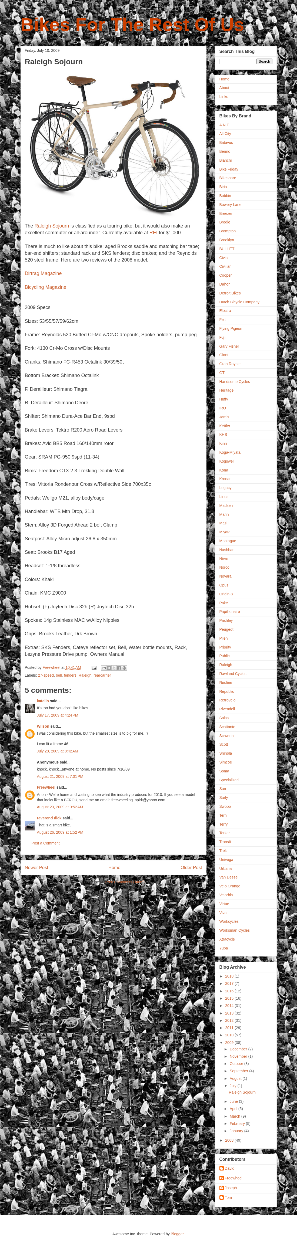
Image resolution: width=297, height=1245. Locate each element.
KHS (223, 434)
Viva (223, 913)
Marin (224, 514)
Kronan (225, 479)
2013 (230, 1013)
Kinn (223, 443)
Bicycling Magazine (45, 287)
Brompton (227, 231)
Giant (223, 355)
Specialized (229, 780)
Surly (223, 797)
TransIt (225, 842)
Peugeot (226, 629)
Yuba (223, 948)
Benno (224, 151)
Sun (222, 788)
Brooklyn (226, 240)
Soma (224, 771)
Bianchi (225, 160)
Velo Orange (230, 886)
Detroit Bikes (230, 293)
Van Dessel (229, 877)
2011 (230, 1028)
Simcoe (225, 762)
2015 (230, 998)
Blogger (177, 1234)
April (234, 1109)
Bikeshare (227, 178)
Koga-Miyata (230, 452)
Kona (223, 470)
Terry (223, 824)
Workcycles (229, 921)
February (238, 1123)
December (239, 1049)
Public (224, 656)
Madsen (226, 505)
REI (153, 232)
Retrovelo (227, 700)
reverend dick (49, 818)
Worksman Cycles (234, 930)
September (239, 1071)
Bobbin (225, 196)
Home (114, 867)
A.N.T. (224, 125)
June (234, 1101)
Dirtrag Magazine (43, 273)
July (234, 1086)
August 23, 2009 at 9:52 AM (60, 807)
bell (59, 675)
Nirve (223, 559)
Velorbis (226, 895)
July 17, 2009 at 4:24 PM (57, 715)
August (236, 1078)
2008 (230, 1140)
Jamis (224, 417)
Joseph (231, 1188)
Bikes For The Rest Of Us (132, 24)
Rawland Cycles (232, 673)
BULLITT (227, 249)
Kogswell (227, 461)
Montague (227, 541)
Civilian (225, 266)
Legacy (225, 488)
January (237, 1131)
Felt (222, 319)
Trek (223, 851)
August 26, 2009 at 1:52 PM (60, 832)
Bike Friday (228, 169)
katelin (43, 701)
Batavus (226, 142)
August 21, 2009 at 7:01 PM (60, 776)
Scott (223, 744)
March (235, 1116)
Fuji (222, 337)
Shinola (225, 753)
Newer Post (36, 867)
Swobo (225, 806)
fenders (70, 675)
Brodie (224, 222)
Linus (223, 496)
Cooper (225, 275)
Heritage (226, 390)
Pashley (226, 620)
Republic (226, 691)
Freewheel (46, 787)
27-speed (46, 675)
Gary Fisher (229, 346)
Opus (223, 585)
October (237, 1063)
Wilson (43, 726)
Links (223, 96)
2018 (230, 976)
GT (222, 373)
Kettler (224, 426)
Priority (225, 647)
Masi (223, 523)
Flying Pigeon (230, 328)
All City (225, 133)
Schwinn (226, 736)
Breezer (226, 213)
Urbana (225, 868)
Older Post (191, 867)
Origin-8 (226, 594)
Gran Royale (230, 364)
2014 (230, 1005)
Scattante (227, 727)
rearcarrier (102, 675)
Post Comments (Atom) (125, 882)
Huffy (223, 399)
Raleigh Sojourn (53, 226)
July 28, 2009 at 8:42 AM (57, 751)
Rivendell (227, 709)
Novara (225, 576)
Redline (225, 682)
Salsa (224, 718)
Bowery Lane (230, 204)
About (224, 88)
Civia (223, 258)
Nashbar (226, 550)
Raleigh (85, 675)
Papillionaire (229, 611)
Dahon (225, 284)
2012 (230, 1020)
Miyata (225, 532)
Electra (225, 310)
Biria (223, 187)
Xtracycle (227, 939)
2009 (230, 1042)
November (239, 1056)
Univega (226, 859)
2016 (230, 991)
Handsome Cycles (234, 381)
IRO (222, 408)
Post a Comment (46, 843)
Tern (223, 815)
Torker (224, 833)
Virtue (224, 904)
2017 (230, 983)
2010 (230, 1035)
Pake (223, 603)
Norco (224, 567)
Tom (228, 1197)
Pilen (223, 638)
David (230, 1168)
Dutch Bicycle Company (239, 302)
